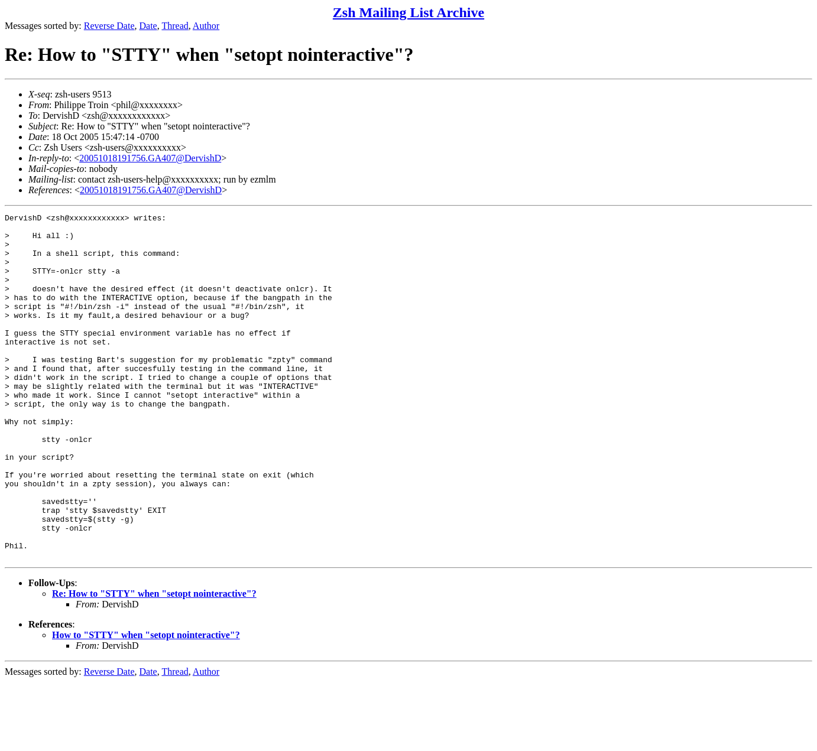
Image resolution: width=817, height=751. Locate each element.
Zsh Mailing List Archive (408, 12)
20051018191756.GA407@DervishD (150, 158)
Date (148, 26)
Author (206, 26)
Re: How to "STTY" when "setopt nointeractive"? (154, 663)
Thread (174, 26)
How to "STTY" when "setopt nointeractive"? (146, 704)
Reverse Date (109, 26)
